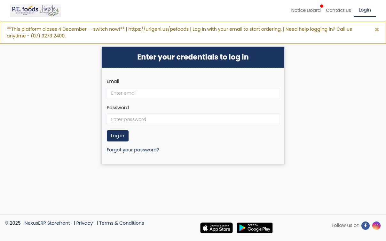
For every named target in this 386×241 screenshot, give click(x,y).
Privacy (84, 223)
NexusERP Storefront (47, 223)
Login (365, 10)
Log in (117, 136)
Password (118, 107)
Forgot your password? (133, 150)
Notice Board (307, 8)
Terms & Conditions (121, 223)
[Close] (377, 29)
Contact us (338, 10)
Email (113, 81)
